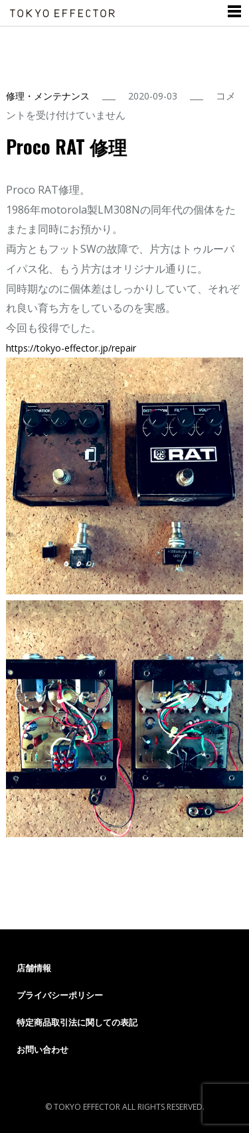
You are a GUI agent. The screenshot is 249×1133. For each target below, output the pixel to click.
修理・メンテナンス (48, 96)
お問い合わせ (42, 1049)
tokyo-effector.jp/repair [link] (71, 348)
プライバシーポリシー (60, 995)
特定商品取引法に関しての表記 (77, 1022)
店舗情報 (34, 968)
